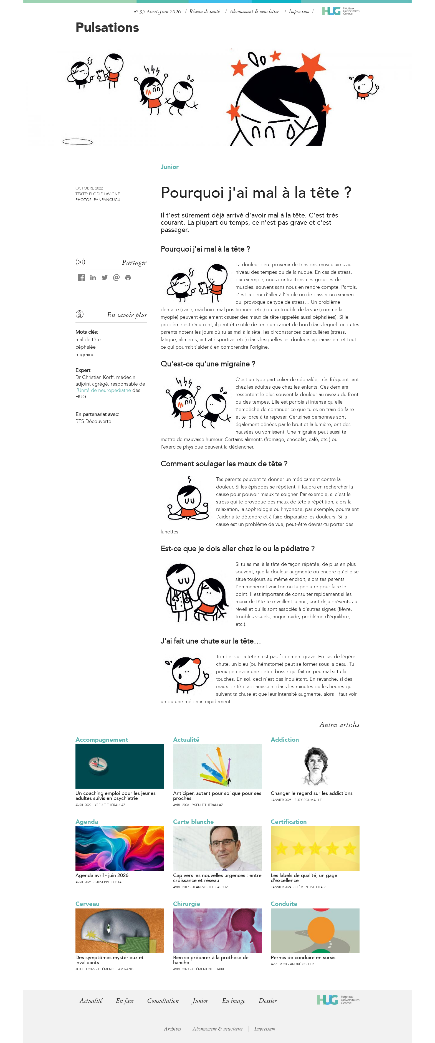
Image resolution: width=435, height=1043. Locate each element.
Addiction (285, 739)
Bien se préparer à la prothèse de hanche (211, 960)
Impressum (299, 11)
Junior (170, 167)
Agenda (86, 822)
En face (126, 1001)
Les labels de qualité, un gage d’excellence (304, 878)
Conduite (284, 904)
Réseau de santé (204, 11)
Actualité (186, 739)
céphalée (85, 347)
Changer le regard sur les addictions (312, 793)
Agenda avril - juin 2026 (101, 875)
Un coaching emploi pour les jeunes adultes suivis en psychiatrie (115, 796)
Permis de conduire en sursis (303, 957)
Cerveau (87, 904)
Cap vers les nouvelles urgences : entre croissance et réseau (217, 878)
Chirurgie (186, 904)
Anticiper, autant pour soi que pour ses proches (217, 796)
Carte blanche (193, 822)
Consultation (165, 1001)
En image (237, 1001)
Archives (172, 1029)
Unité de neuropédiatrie (104, 390)
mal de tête (88, 339)
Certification (289, 822)
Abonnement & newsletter (254, 11)
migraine (85, 354)
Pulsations (107, 27)
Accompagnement (101, 739)
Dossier (272, 1001)
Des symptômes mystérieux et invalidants (109, 960)
